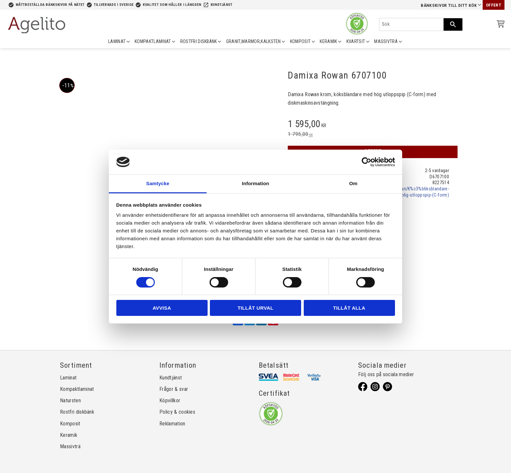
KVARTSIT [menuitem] (355, 41)
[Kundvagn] (499, 25)
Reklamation (172, 424)
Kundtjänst (222, 5)
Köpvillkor (169, 400)
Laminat (68, 378)
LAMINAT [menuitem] (116, 41)
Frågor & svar (173, 389)
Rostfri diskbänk (77, 412)
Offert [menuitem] (493, 5)
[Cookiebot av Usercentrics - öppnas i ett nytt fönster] (366, 162)
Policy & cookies (177, 412)
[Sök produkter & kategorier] (411, 24)
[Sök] (453, 24)
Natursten (70, 400)
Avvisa (162, 308)
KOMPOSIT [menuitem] (300, 41)
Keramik (68, 435)
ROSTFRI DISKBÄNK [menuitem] (198, 41)
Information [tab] (255, 183)
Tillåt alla (349, 308)
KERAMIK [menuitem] (328, 41)
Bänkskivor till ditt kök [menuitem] (449, 5)
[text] (373, 125)
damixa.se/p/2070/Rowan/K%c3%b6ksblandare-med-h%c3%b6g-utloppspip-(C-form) (402, 192)
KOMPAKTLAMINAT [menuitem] (153, 41)
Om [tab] (353, 183)
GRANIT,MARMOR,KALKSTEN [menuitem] (253, 41)
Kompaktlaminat (77, 389)
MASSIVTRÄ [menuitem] (386, 41)
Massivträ (70, 446)
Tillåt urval (255, 308)
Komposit (70, 424)
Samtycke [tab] (157, 183)
